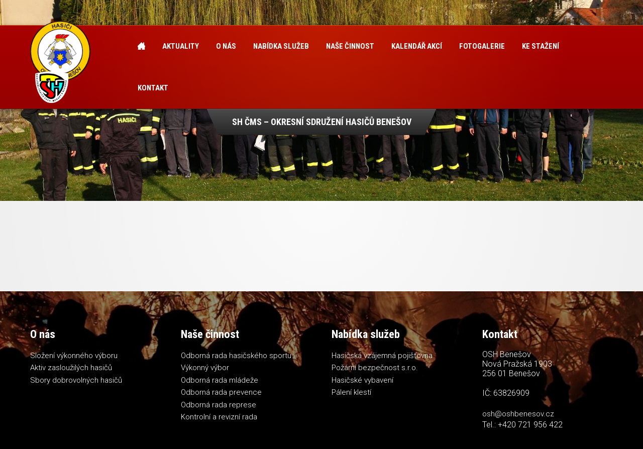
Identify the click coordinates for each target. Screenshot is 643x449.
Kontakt (153, 87)
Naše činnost (350, 46)
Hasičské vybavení (362, 380)
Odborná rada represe (218, 404)
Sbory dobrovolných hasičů (76, 380)
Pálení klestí (351, 392)
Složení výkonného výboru (74, 355)
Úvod (141, 46)
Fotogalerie (482, 46)
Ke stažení (540, 46)
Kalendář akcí (416, 46)
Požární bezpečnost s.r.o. (375, 367)
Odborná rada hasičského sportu (236, 355)
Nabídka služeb (281, 46)
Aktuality (180, 46)
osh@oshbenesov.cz (518, 413)
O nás (226, 46)
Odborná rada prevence (221, 392)
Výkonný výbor (205, 367)
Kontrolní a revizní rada (219, 416)
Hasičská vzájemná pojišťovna (382, 355)
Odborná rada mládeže (219, 380)
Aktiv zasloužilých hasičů (71, 367)
